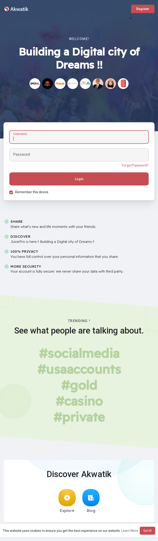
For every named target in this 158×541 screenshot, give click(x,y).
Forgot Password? (135, 165)
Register (142, 9)
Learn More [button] (129, 531)
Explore (67, 501)
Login (79, 179)
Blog (91, 501)
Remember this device (31, 192)
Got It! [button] (147, 531)
